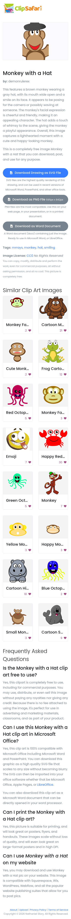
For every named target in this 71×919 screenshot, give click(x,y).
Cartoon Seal (54, 632)
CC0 (30, 256)
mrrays (17, 247)
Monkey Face (18, 324)
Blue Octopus (54, 588)
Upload (23, 909)
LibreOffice (45, 784)
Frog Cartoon (54, 368)
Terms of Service (58, 909)
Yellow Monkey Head (25, 544)
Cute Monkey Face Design (30, 368)
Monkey (49, 500)
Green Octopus (20, 500)
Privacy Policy (38, 909)
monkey (30, 247)
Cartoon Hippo (20, 588)
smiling (49, 247)
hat (40, 247)
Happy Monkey (56, 544)
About (13, 909)
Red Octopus (18, 412)
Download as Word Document (35, 226)
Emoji (11, 456)
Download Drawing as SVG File (35, 173)
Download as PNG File (35, 199)
